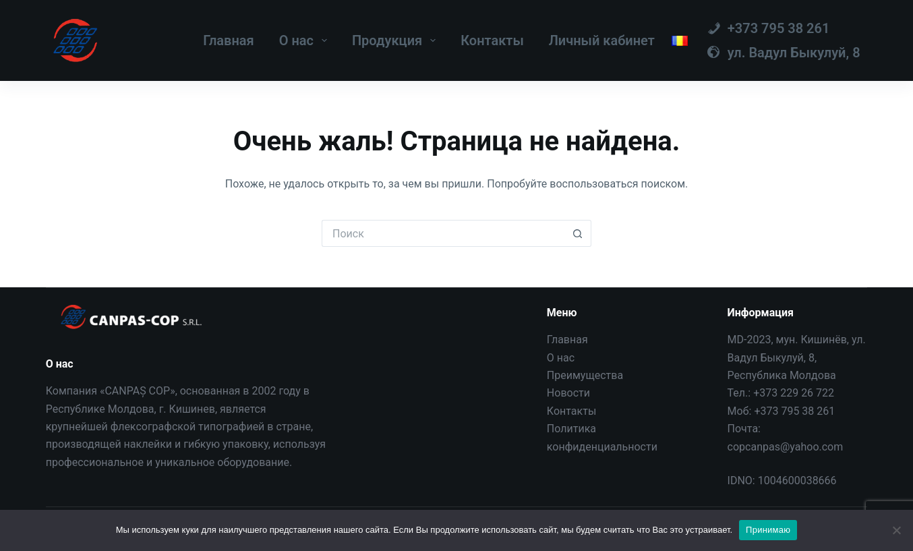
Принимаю (768, 530)
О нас (305, 40)
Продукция (396, 40)
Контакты (492, 40)
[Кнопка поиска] (577, 233)
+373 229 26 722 (793, 392)
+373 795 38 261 (794, 411)
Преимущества (585, 375)
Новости (568, 392)
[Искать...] (443, 233)
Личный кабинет (602, 40)
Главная (228, 40)
